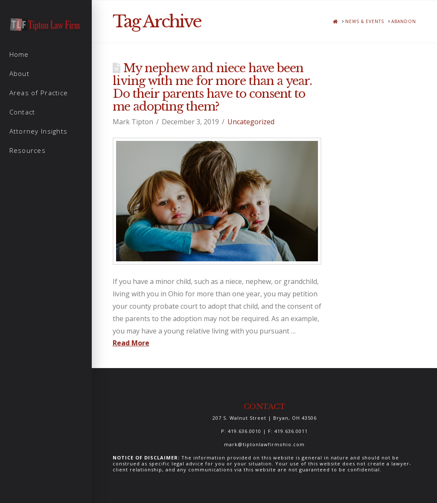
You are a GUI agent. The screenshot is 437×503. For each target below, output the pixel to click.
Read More (131, 343)
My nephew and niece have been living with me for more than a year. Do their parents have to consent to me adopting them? (212, 87)
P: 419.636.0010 (241, 431)
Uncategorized (250, 121)
